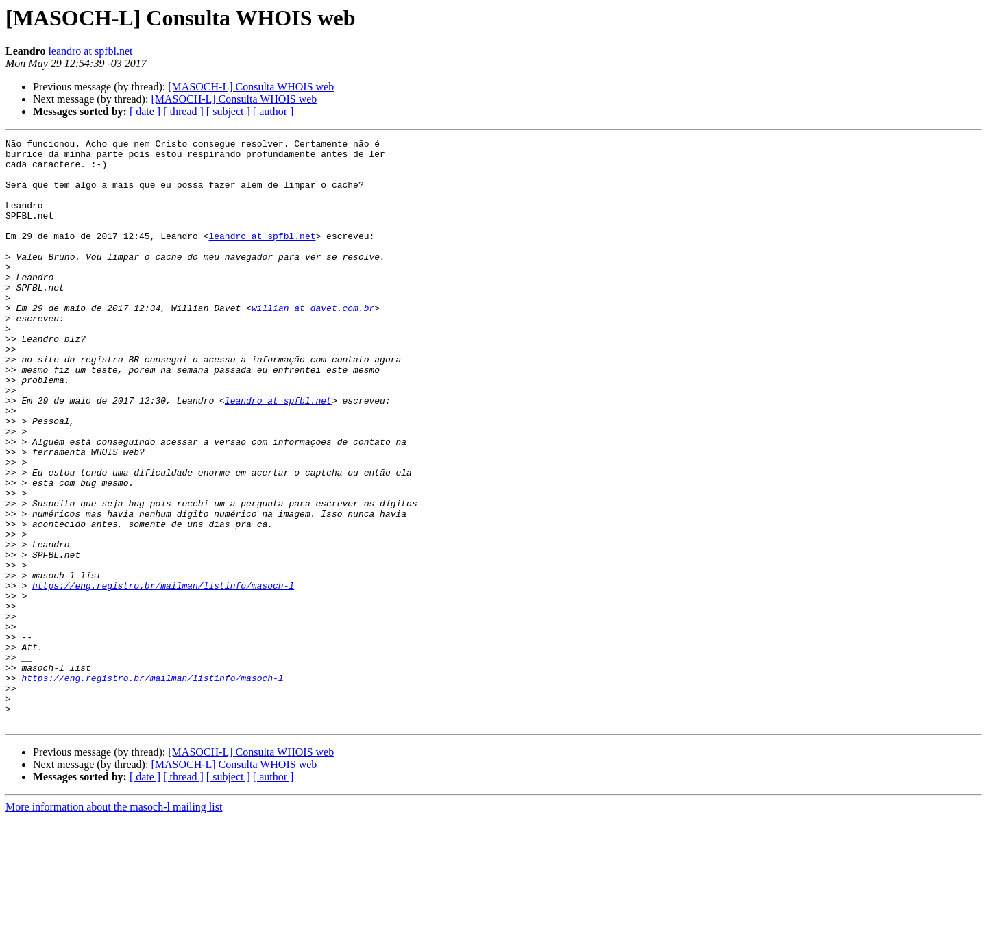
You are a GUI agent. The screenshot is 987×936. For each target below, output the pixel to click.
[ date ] (145, 111)
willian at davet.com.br (313, 342)
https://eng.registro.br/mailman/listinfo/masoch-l (163, 675)
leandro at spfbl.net (90, 51)
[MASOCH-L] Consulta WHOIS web (251, 87)
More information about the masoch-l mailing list (113, 924)
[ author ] (273, 111)
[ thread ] (183, 111)
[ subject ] (228, 111)
